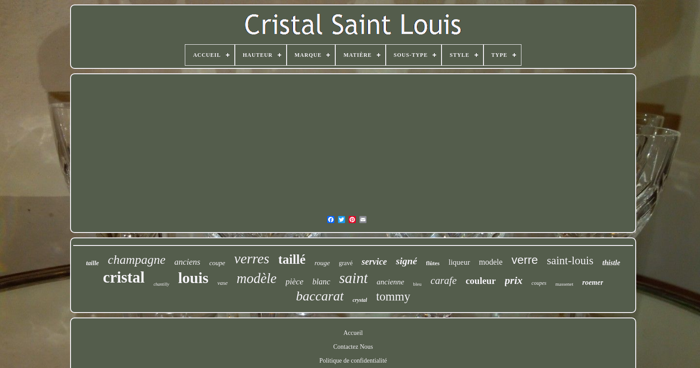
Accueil (353, 333)
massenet (564, 284)
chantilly (161, 284)
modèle (257, 278)
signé (406, 260)
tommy (393, 296)
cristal (124, 277)
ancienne (390, 282)
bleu (417, 284)
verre (525, 259)
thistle (611, 262)
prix (514, 280)
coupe (217, 262)
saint (353, 278)
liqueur (459, 262)
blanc (321, 281)
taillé (291, 259)
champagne (137, 259)
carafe (443, 280)
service (374, 261)
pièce (295, 281)
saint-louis (570, 260)
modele (491, 262)
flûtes (432, 263)
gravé (346, 263)
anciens (187, 261)
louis (193, 278)
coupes (539, 283)
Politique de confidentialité (353, 360)
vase (222, 282)
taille (92, 263)
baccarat (320, 295)
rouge (321, 262)
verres (251, 258)
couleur (481, 280)
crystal (360, 300)
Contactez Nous (353, 346)
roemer (592, 282)
